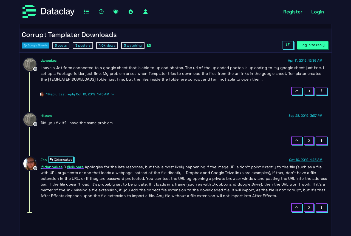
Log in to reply (313, 45)
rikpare (46, 115)
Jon (44, 160)
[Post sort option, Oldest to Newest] (288, 45)
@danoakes (61, 159)
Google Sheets (35, 45)
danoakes (48, 60)
